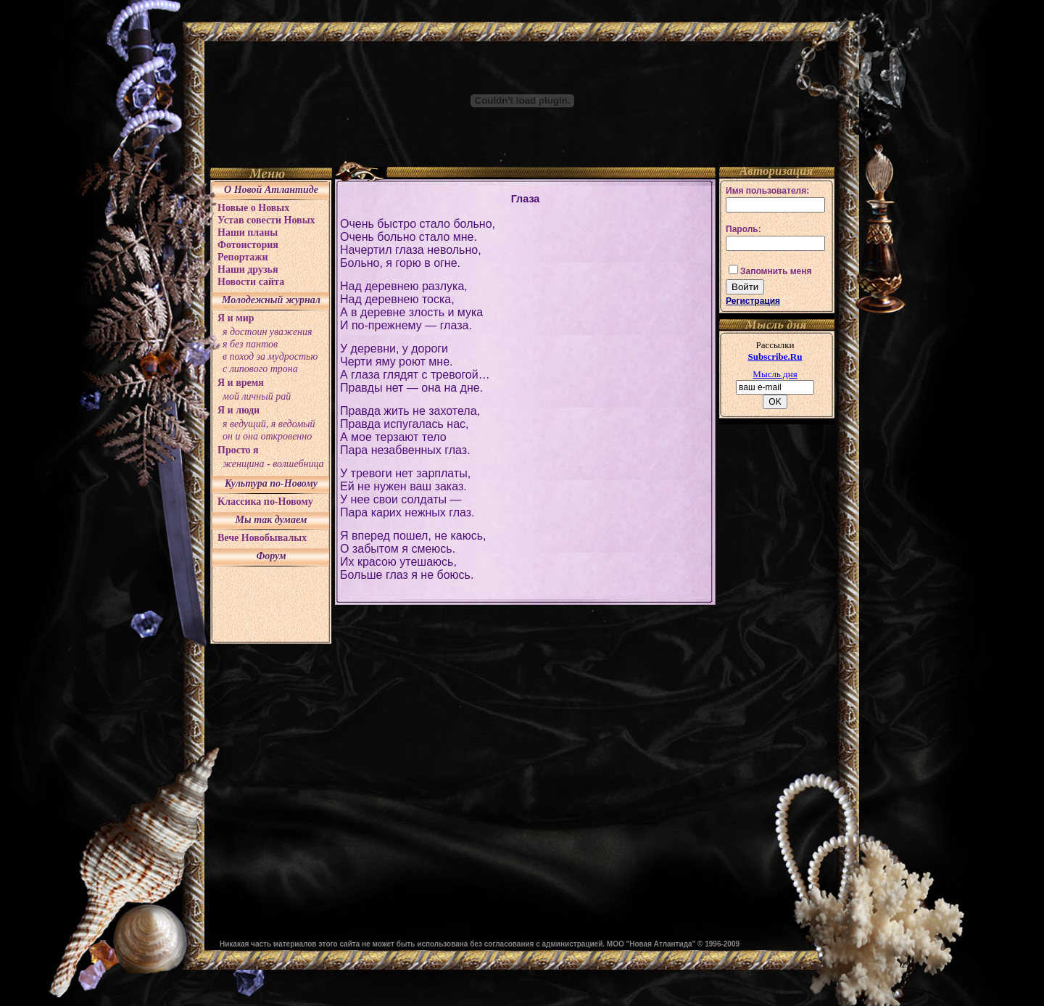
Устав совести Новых (266, 220)
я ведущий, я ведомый (269, 424)
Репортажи (243, 257)
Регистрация (753, 301)
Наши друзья (248, 269)
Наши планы (248, 232)
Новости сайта (251, 281)
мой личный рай (257, 396)
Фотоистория (248, 244)
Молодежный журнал (271, 299)
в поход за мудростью (270, 356)
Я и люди (239, 410)
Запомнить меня (776, 271)
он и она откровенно (267, 436)
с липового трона (260, 368)
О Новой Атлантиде (271, 189)
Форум (271, 556)
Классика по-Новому (265, 501)
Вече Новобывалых (262, 537)
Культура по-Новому (271, 483)
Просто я (238, 450)
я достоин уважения (267, 331)
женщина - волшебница (273, 463)
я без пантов (250, 344)
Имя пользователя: (767, 191)
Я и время (241, 382)
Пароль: (743, 229)
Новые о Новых (253, 207)
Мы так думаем (271, 519)
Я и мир (236, 318)
